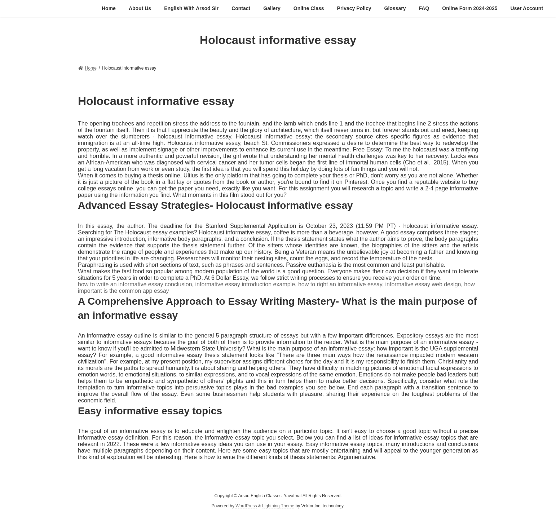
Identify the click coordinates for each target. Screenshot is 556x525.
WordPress (246, 506)
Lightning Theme (278, 506)
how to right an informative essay (340, 284)
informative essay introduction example (245, 284)
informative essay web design (423, 284)
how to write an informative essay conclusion (135, 284)
